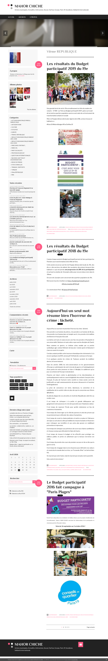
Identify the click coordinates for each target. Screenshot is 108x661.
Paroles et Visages (28, 413)
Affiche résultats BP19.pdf (70, 284)
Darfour (17, 381)
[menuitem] (12, 17)
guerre (72, 469)
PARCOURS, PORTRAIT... (18, 145)
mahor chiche (14, 388)
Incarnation (25, 423)
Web (12, 174)
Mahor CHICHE (29, 6)
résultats (84, 231)
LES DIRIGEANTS (15, 434)
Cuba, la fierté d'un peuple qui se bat (19, 438)
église (79, 469)
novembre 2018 (14, 294)
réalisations (78, 231)
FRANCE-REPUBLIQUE (18, 134)
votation (71, 231)
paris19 (22, 388)
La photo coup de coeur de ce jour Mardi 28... (22, 419)
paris (26, 384)
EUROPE (13, 132)
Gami (11, 327)
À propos (33, 17)
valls (60, 469)
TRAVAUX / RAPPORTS (18, 167)
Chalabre (12, 427)
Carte (12, 351)
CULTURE (14, 127)
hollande (55, 469)
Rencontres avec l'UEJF (17, 267)
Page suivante (91, 627)
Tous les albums (31, 109)
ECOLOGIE (14, 129)
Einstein (12, 320)
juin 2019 (12, 292)
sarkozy (24, 381)
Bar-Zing (14, 442)
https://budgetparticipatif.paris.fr (78, 281)
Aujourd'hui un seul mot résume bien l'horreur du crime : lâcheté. (69, 316)
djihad (12, 381)
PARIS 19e (14, 148)
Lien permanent (52, 227)
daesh (76, 469)
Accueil (11, 17)
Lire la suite (21, 75)
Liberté (33, 438)
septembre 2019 (14, 289)
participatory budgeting (59, 231)
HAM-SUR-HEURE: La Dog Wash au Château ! (22, 430)
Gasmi (12, 337)
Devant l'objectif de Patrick (19, 421)
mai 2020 (12, 284)
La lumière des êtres (15, 413)
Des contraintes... (14, 423)
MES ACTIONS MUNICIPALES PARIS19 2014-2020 (21, 142)
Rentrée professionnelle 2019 (19, 251)
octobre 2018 (13, 296)
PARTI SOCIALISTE (16, 150)
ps (26, 388)
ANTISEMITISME (16, 124)
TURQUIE (14, 169)
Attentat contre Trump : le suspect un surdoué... (23, 440)
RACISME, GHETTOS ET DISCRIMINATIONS (17, 159)
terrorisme (50, 469)
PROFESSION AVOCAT (17, 153)
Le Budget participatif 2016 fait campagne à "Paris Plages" (66, 487)
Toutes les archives (15, 306)
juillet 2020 (13, 282)
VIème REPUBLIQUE (17, 172)
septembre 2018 (14, 299)
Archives (22, 17)
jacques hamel (66, 469)
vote (67, 231)
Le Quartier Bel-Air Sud (22, 417)
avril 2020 (12, 287)
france (21, 384)
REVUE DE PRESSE (16, 162)
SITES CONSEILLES (16, 164)
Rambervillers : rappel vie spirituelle (19, 444)
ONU (31, 384)
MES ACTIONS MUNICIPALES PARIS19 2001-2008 (21, 138)
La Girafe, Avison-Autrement (21, 445)
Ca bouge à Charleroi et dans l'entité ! (22, 431)
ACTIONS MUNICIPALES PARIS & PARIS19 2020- (20, 121)
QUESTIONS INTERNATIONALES (20, 155)
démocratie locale (76, 229)
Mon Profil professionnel (18, 236)
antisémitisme (14, 384)
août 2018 (13, 301)
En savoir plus (75, 659)
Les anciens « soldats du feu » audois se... (21, 426)
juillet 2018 (13, 303)
